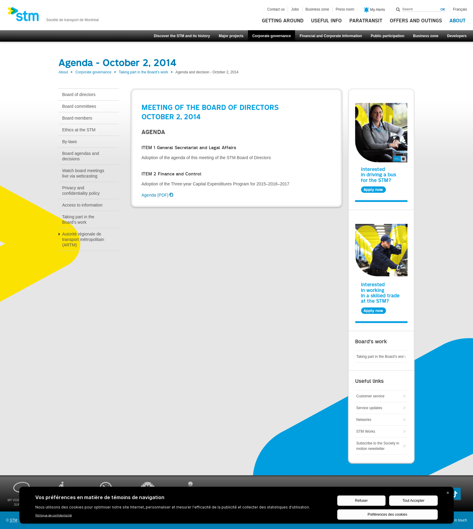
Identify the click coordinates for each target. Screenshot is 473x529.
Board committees (79, 106)
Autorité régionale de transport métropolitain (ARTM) (83, 239)
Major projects (231, 36)
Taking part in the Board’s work (143, 72)
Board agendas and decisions (80, 156)
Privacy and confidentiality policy (81, 190)
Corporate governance (271, 36)
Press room (345, 9)
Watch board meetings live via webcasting (83, 173)
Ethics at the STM (78, 129)
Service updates (369, 408)
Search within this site (398, 9)
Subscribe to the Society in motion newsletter (377, 446)
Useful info (326, 21)
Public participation (387, 36)
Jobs (295, 9)
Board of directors (79, 94)
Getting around (282, 21)
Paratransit (365, 21)
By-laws (69, 141)
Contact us (275, 9)
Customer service (370, 396)
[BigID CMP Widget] (236, 506)
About (457, 21)
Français (460, 9)
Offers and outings (416, 21)
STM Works (365, 431)
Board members (77, 118)
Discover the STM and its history (182, 36)
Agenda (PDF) (154, 195)
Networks (363, 420)
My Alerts (374, 10)
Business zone (425, 36)
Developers (457, 36)
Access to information (82, 205)
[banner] (53, 16)
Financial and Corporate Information (331, 36)
